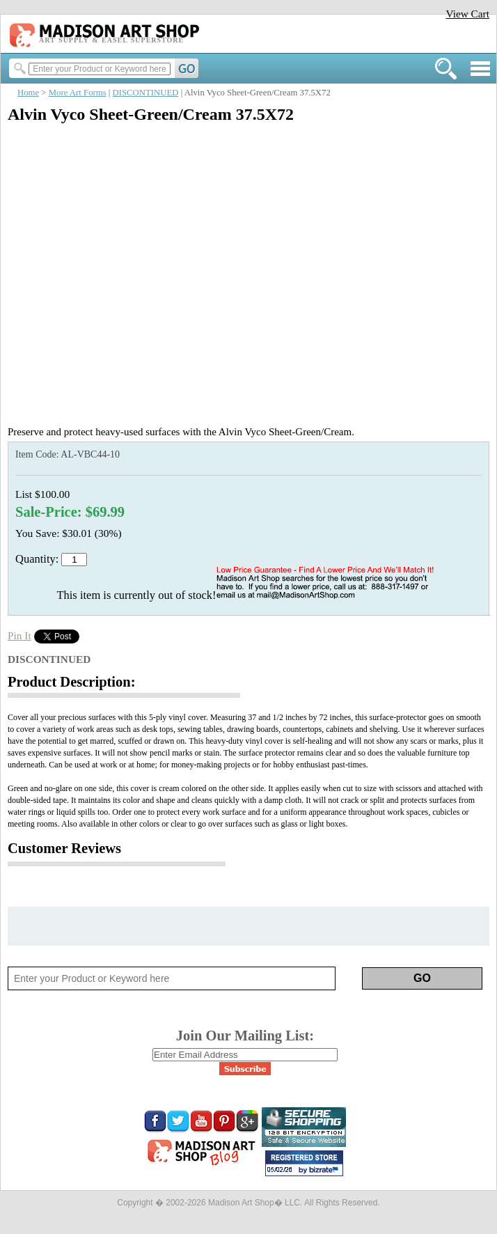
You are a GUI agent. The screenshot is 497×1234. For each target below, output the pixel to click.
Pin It (19, 635)
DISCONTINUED (146, 92)
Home (28, 92)
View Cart (467, 13)
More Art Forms (77, 92)
